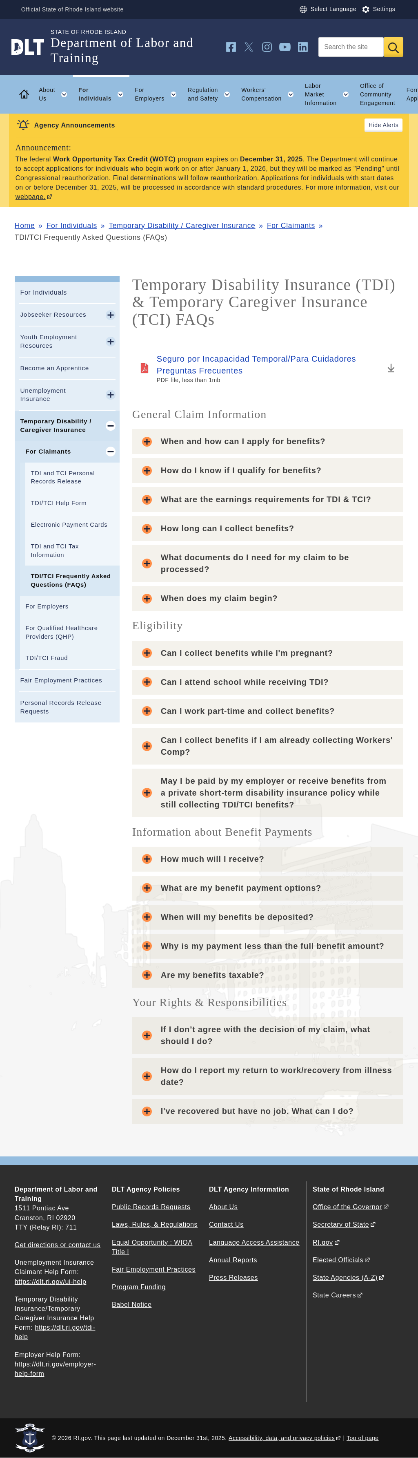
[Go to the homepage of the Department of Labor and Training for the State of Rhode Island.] (33, 47)
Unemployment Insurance (43, 395)
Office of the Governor (347, 1206)
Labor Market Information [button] (329, 94)
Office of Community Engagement (377, 94)
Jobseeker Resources (53, 314)
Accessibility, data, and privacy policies (282, 1438)
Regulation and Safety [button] (212, 94)
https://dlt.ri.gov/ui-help (51, 1281)
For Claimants (291, 225)
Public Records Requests (151, 1206)
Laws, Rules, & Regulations (155, 1224)
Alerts (390, 125)
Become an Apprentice (54, 367)
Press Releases (233, 1277)
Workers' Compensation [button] (270, 94)
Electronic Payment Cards (69, 524)
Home (25, 225)
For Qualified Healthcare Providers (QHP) (61, 632)
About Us (223, 1206)
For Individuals (72, 225)
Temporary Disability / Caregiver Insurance (182, 225)
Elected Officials (338, 1260)
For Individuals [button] (103, 94)
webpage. (31, 196)
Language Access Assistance (254, 1242)
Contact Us (226, 1224)
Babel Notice (131, 1304)
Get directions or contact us (57, 1244)
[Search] (351, 47)
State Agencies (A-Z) (345, 1277)
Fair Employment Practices (61, 680)
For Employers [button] (158, 94)
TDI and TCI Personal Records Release (63, 477)
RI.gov (323, 1242)
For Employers (46, 606)
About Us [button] (56, 94)
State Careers (334, 1295)
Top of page (363, 1438)
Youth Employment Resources (48, 341)
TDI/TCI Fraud (46, 658)
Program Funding (139, 1287)
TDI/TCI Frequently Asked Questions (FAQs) (71, 580)
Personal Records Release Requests (61, 707)
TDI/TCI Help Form (59, 503)
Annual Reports (233, 1260)
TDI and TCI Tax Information (55, 550)
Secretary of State (341, 1224)
